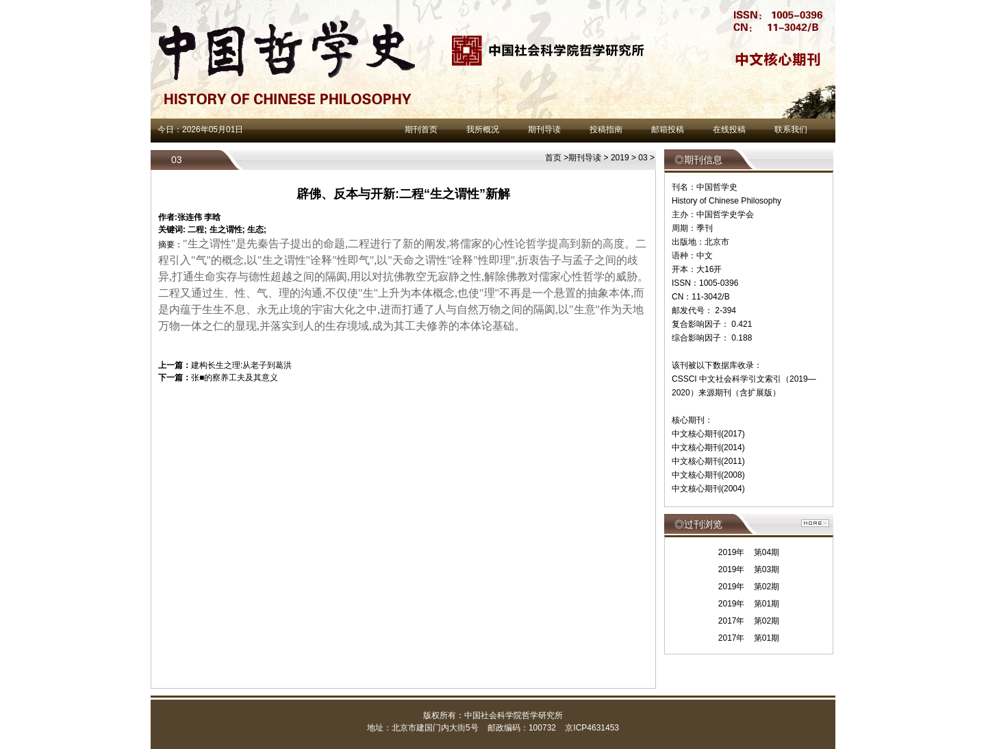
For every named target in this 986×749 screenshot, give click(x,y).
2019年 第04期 (748, 552)
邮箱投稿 (667, 129)
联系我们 (790, 129)
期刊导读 (544, 129)
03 (642, 157)
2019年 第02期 (748, 586)
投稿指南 (606, 129)
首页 (553, 157)
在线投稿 (729, 129)
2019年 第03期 (748, 569)
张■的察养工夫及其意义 (234, 377)
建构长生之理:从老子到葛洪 (241, 365)
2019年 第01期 (748, 604)
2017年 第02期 (748, 621)
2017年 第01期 (748, 638)
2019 (620, 157)
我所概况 (482, 129)
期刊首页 (421, 129)
